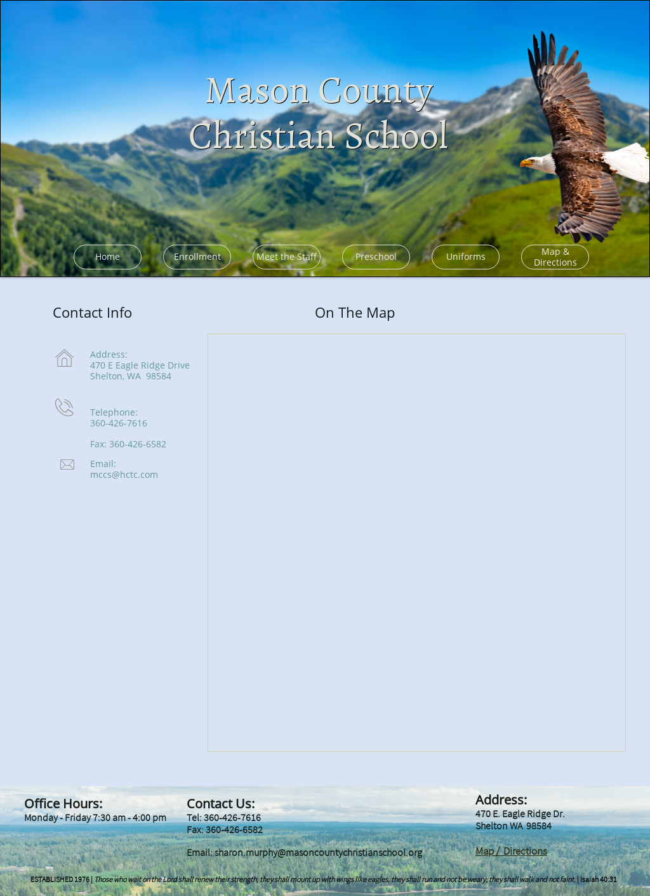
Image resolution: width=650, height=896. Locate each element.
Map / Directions (511, 851)
